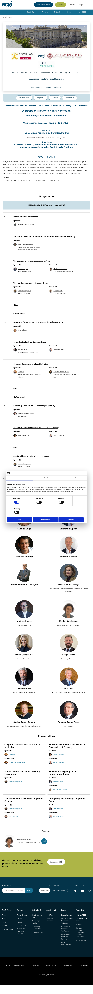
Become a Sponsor (59, 899)
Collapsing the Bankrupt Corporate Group (32, 347)
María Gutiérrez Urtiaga (25, 248)
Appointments (51, 919)
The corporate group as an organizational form (34, 265)
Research (20, 919)
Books (4, 931)
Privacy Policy (51, 975)
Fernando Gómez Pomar (26, 419)
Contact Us (35, 975)
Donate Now (44, 899)
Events (69, 12)
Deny (20, 514)
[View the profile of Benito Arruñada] (24, 552)
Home (4, 17)
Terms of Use (67, 975)
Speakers (55, 98)
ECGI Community (37, 941)
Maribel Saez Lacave (60, 273)
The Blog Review (7, 938)
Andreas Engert (23, 273)
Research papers (22, 924)
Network (57, 12)
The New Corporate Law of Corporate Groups (34, 287)
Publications (31, 12)
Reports (19, 927)
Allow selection (46, 514)
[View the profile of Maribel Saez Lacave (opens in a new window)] (69, 616)
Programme (40, 98)
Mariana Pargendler (24, 295)
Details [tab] (46, 483)
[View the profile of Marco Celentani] (69, 552)
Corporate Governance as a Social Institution (33, 369)
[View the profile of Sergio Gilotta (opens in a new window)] (69, 650)
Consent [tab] (19, 483)
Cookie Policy (83, 975)
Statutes (79, 933)
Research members (49, 929)
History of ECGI (81, 924)
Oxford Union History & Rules (14, 975)
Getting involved (37, 919)
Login (81, 5)
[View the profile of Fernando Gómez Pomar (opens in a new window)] (69, 718)
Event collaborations (66, 953)
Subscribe (72, 5)
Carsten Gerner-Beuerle (61, 377)
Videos (4, 935)
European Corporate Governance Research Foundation (80, 941)
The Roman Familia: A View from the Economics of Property (40, 433)
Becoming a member (36, 931)
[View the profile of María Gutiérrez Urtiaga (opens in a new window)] (69, 580)
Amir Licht (21, 377)
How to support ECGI (37, 925)
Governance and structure (81, 929)
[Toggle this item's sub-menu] (38, 12)
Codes (4, 924)
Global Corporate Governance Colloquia (67, 930)
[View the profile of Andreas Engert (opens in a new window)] (24, 616)
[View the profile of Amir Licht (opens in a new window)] (69, 684)
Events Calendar (66, 924)
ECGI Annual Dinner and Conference (65, 938)
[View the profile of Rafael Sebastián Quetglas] (24, 580)
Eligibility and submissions (21, 936)
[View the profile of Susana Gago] (24, 524)
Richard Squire (24, 696)
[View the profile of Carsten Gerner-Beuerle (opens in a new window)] (24, 718)
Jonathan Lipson (58, 825)
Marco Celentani (58, 770)
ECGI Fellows (50, 924)
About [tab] (74, 483)
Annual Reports (81, 949)
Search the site (7, 894)
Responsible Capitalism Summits (65, 946)
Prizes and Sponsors (20, 942)
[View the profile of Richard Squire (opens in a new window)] (24, 684)
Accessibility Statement (46, 984)
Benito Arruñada (58, 762)
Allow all (73, 514)
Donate (60, 5)
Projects (45, 12)
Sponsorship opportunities (36, 937)
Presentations (69, 98)
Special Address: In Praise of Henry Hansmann (34, 462)
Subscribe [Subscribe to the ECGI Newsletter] (56, 870)
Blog (3, 927)
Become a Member (43, 5)
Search (88, 5)
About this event (24, 98)
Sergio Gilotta (58, 295)
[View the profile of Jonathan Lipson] (69, 524)
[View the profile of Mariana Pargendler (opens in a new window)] (24, 650)
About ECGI (82, 12)
